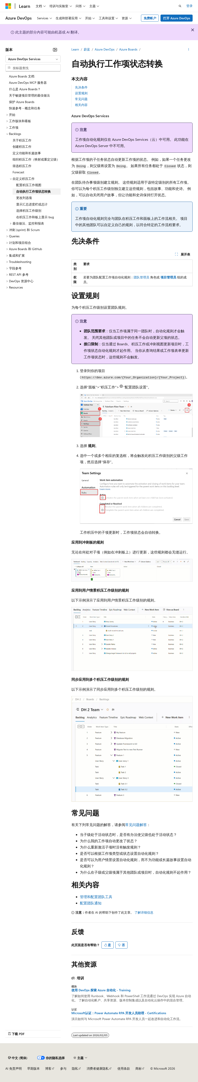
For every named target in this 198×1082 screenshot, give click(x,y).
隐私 (75, 1068)
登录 (189, 6)
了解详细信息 (143, 912)
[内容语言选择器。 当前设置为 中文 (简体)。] (17, 1057)
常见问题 (81, 99)
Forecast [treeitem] (18, 172)
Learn (75, 49)
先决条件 (81, 87)
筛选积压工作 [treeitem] (22, 166)
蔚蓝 (87, 49)
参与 (63, 1068)
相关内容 (81, 105)
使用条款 (123, 1068)
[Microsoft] (8, 6)
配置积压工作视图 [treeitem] (28, 185)
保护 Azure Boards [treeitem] (21, 102)
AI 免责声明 (13, 1068)
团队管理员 (141, 277)
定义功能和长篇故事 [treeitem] (27, 153)
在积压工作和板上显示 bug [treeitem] (35, 217)
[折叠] (55, 50)
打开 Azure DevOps (176, 18)
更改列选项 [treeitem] (24, 198)
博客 (48, 1068)
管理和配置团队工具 (96, 896)
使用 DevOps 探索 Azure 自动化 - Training (100, 990)
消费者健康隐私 (98, 1068)
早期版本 (33, 1068)
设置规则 (81, 93)
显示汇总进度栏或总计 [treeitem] (32, 204)
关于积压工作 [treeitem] (22, 140)
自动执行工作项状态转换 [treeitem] (33, 191)
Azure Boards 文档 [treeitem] (21, 76)
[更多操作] (189, 49)
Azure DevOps (104, 49)
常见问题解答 (136, 824)
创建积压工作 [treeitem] (22, 146)
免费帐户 (150, 18)
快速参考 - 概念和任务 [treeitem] (24, 108)
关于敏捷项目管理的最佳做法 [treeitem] (29, 95)
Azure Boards (128, 49)
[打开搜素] (180, 6)
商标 (138, 1068)
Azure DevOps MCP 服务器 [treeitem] (28, 82)
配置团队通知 (90, 903)
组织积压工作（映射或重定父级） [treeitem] (36, 159)
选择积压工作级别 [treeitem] (28, 210)
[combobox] (33, 59)
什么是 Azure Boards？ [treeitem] (25, 89)
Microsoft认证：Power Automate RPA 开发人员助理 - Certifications (118, 1013)
